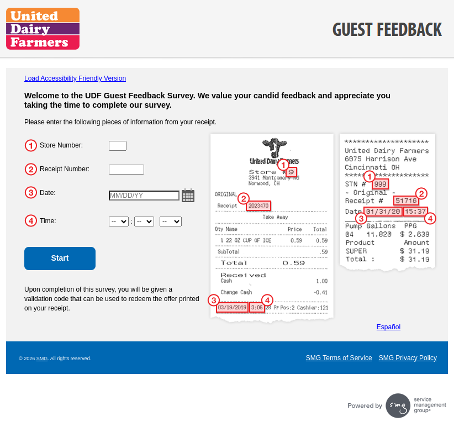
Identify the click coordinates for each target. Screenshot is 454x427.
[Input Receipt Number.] (126, 170)
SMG (42, 358)
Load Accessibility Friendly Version (75, 78)
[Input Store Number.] (117, 146)
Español (388, 327)
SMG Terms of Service (339, 358)
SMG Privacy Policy (408, 358)
